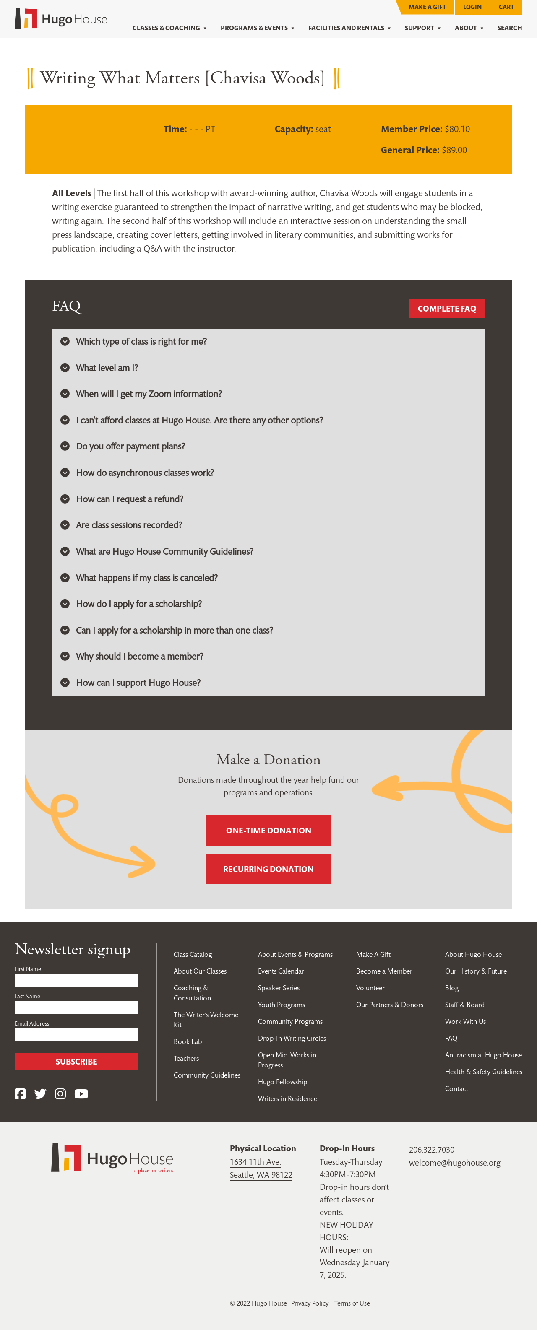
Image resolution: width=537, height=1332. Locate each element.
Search (510, 27)
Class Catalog (193, 956)
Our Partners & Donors (389, 1007)
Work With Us (466, 1023)
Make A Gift (427, 7)
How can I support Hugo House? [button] (130, 685)
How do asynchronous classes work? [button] (137, 474)
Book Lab (188, 1044)
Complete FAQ (447, 309)
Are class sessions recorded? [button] (121, 526)
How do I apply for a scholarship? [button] (131, 606)
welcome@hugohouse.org (455, 1164)
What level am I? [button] (99, 368)
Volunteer (370, 990)
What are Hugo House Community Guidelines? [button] (157, 553)
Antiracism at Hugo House (483, 1057)
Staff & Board (465, 1007)
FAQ (451, 1040)
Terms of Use (354, 1305)
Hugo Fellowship (282, 1084)
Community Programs (290, 1023)
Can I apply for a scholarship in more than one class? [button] (168, 632)
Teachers (186, 1060)
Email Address (32, 1026)
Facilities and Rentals (350, 28)
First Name (28, 971)
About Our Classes (200, 973)
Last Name (27, 998)
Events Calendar (281, 973)
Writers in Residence (288, 1101)
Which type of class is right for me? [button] (133, 342)
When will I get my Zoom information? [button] (141, 394)
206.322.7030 (431, 1152)
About (470, 28)
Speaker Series (279, 990)
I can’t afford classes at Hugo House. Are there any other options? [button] (192, 421)
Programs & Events (258, 28)
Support (423, 28)
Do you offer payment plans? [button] (123, 447)
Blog (452, 990)
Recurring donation (268, 871)
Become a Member (384, 973)
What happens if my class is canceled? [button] (139, 579)
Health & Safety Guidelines (483, 1074)
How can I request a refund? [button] (122, 500)
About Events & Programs (295, 956)
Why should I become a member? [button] (132, 659)
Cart (506, 7)
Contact (456, 1091)
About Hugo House (473, 956)
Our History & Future (476, 973)
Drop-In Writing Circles (292, 1040)
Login (472, 7)
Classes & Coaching (170, 28)
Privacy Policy (311, 1305)
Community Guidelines (207, 1077)
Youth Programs (281, 1007)
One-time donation (268, 833)
